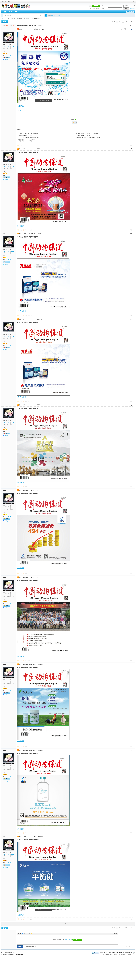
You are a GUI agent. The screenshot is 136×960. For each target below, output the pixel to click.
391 (4, 47)
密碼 (103, 8)
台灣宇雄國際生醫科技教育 (115, 952)
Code (29, 934)
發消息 (6, 59)
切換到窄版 (134, 1)
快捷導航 (129, 12)
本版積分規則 (129, 946)
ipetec (4, 29)
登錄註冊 (132, 8)
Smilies (31, 934)
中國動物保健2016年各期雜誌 (25, 135)
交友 (55, 15)
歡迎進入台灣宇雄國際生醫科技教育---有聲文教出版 (2, 18)
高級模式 (115, 933)
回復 (21, 145)
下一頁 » (68, 924)
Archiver (106, 952)
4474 (12, 47)
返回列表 (113, 21)
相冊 (16, 12)
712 (8, 47)
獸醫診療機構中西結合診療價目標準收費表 (28, 133)
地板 (131, 319)
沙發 (131, 148)
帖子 (41, 15)
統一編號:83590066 (127, 952)
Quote (27, 934)
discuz (58, 15)
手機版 (101, 952)
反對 (31, 230)
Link (25, 934)
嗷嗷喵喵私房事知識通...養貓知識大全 (27, 139)
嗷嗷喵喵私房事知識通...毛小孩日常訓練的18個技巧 (88, 137)
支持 (26, 230)
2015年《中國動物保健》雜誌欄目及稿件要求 (28, 137)
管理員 (4, 51)
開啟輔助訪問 (132, 1)
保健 (20, 110)
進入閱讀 (20, 106)
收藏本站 (9, 1)
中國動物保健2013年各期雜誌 (25, 141)
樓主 (122, 29)
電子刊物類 (26, 18)
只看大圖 (41, 29)
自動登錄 (125, 6)
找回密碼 (132, 6)
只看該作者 (35, 29)
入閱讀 (21, 741)
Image (23, 934)
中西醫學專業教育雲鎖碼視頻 (15, 18)
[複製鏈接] (40, 25)
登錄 (66, 939)
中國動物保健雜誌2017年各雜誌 (38, 18)
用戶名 (103, 6)
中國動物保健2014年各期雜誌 (83, 139)
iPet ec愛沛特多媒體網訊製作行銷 (15, 954)
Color (20, 934)
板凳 (131, 233)
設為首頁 (4, 1)
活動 (52, 15)
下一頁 (130, 21)
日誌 (10, 12)
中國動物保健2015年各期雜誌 (83, 135)
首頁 (5, 12)
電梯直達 (126, 29)
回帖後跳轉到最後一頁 (30, 946)
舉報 (131, 145)
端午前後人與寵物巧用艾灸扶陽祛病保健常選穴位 (87, 133)
